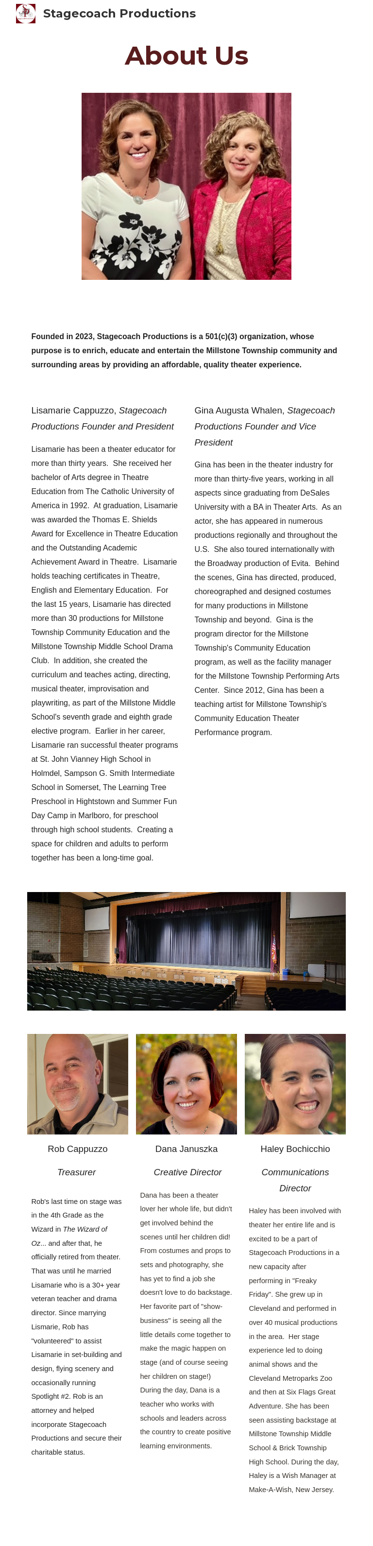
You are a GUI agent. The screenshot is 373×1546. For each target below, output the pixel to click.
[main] (186, 55)
